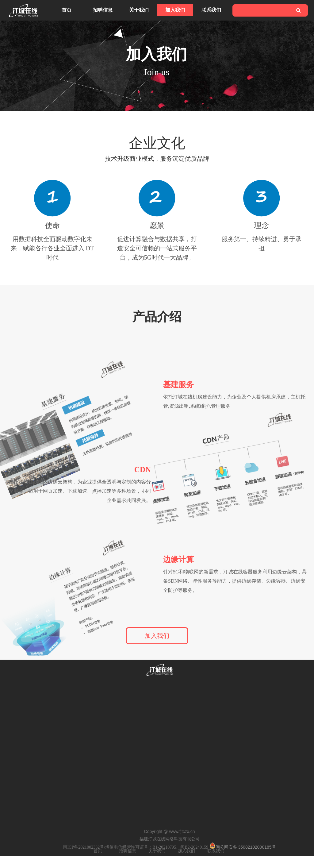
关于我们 (139, 10)
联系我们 (211, 10)
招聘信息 (103, 10)
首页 (66, 10)
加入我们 (175, 10)
